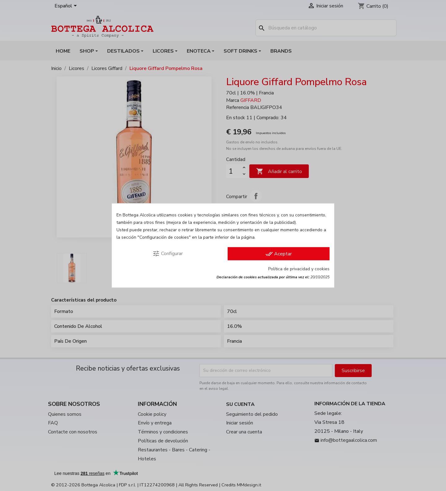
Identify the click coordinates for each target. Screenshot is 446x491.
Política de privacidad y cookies (299, 269)
